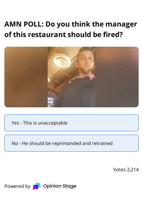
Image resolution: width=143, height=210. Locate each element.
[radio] (71, 122)
